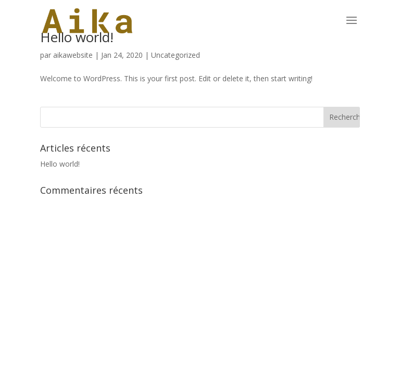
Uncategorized (175, 55)
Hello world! (60, 164)
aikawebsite (73, 55)
